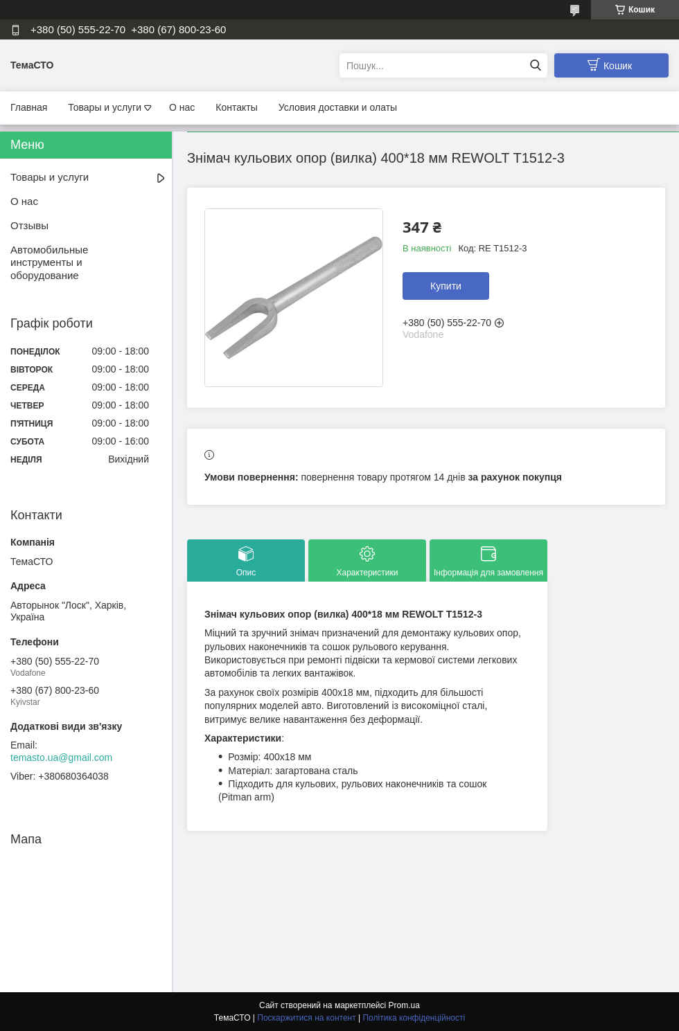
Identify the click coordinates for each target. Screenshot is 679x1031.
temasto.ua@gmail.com (61, 757)
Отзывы (29, 225)
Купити (445, 286)
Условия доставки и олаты (338, 107)
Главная (28, 107)
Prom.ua (404, 1005)
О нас (182, 107)
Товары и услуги (104, 107)
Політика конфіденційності (413, 1018)
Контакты (236, 107)
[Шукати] (535, 65)
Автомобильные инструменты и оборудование (49, 263)
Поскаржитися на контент (306, 1018)
